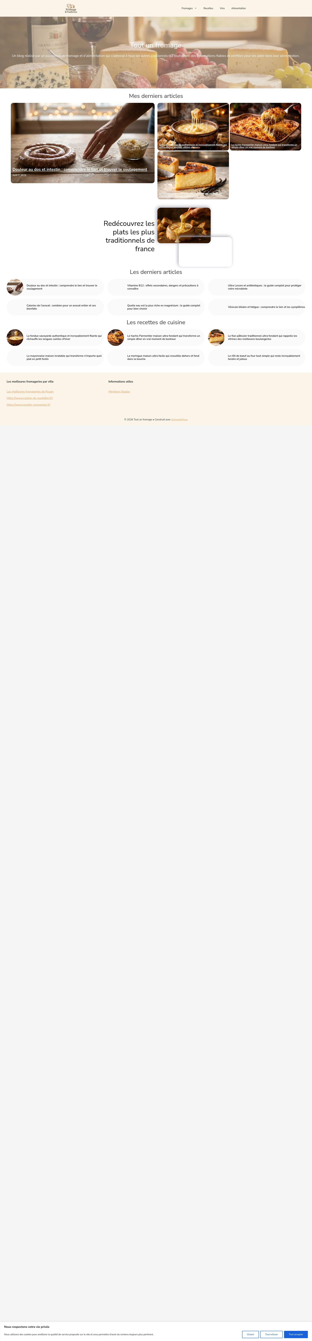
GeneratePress (179, 419)
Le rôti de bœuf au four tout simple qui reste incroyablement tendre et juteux (264, 357)
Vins (222, 8)
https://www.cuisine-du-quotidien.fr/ (30, 398)
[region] (156, 1331)
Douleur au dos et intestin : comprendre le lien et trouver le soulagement (79, 169)
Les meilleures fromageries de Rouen (30, 392)
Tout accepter (296, 1334)
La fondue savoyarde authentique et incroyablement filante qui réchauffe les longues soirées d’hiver (193, 146)
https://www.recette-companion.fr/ (28, 405)
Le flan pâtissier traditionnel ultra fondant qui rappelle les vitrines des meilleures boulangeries (190, 195)
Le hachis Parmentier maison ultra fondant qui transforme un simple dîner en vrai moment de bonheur (264, 146)
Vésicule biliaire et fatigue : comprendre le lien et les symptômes (266, 307)
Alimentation (238, 8)
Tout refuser (271, 1334)
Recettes (208, 8)
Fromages (191, 8)
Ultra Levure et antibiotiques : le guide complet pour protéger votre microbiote (264, 287)
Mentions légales (119, 392)
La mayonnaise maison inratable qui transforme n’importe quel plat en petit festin (265, 195)
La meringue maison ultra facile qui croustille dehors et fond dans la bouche (163, 357)
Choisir (250, 1334)
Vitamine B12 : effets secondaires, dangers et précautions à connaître (162, 287)
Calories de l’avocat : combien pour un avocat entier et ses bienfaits (61, 307)
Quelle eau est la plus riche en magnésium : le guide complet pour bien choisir (163, 307)
